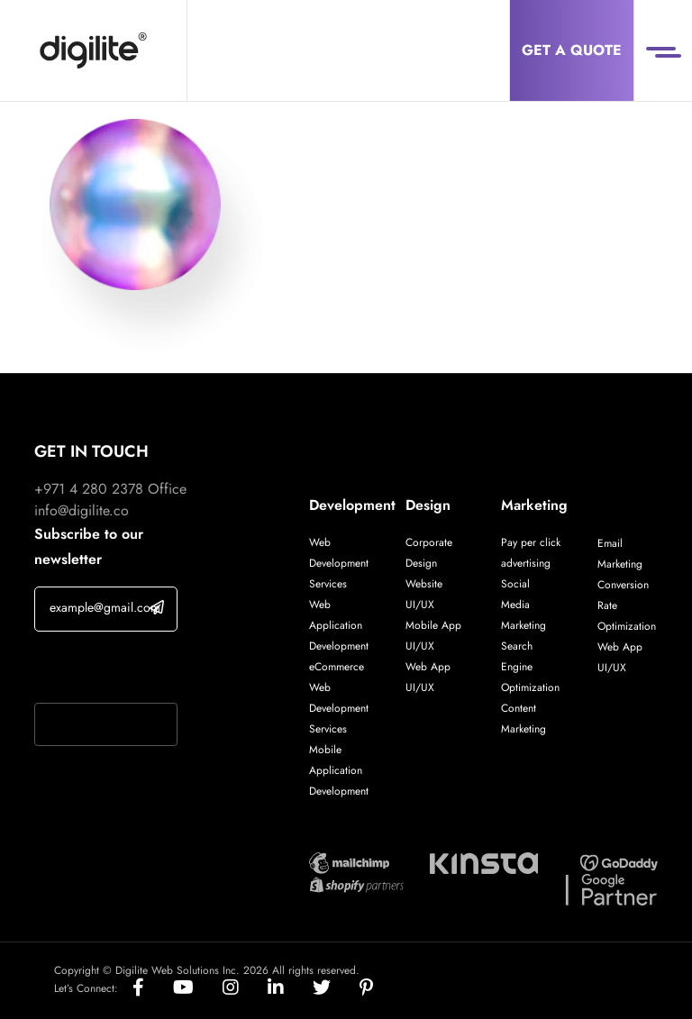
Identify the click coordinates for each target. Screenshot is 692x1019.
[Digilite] (93, 50)
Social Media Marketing (523, 604)
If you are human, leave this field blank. (105, 669)
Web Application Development (339, 625)
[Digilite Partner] (349, 861)
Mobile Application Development (339, 770)
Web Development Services (339, 563)
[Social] (152, 988)
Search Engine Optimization (530, 667)
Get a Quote (572, 50)
